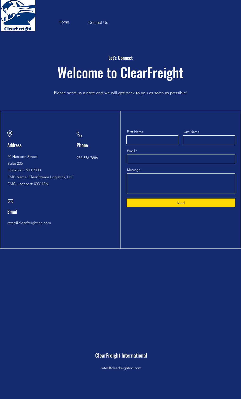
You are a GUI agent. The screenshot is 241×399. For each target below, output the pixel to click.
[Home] (64, 22)
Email (131, 150)
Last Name (191, 131)
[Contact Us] (98, 22)
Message (133, 169)
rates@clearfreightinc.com (121, 368)
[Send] (181, 203)
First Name (135, 131)
